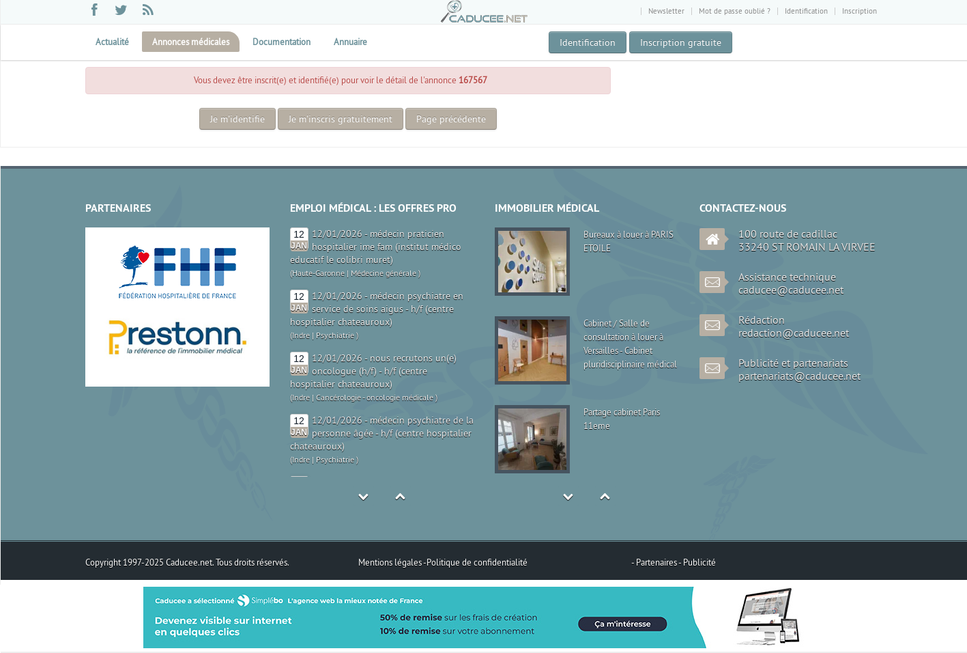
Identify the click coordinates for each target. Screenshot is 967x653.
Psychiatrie (335, 335)
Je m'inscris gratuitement (340, 119)
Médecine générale (383, 273)
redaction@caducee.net (793, 332)
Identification (806, 11)
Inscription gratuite (680, 42)
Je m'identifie (237, 119)
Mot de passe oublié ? (734, 11)
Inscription (859, 11)
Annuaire (350, 41)
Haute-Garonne (318, 273)
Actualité (112, 41)
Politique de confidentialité (477, 562)
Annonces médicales (190, 41)
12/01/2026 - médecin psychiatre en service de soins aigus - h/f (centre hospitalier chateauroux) (376, 309)
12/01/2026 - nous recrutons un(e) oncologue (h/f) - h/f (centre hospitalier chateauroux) (373, 371)
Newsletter (666, 11)
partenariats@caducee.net (799, 376)
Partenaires (657, 562)
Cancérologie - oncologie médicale (374, 397)
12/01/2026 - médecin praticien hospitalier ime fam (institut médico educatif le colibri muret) (375, 246)
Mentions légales (390, 562)
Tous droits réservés (251, 562)
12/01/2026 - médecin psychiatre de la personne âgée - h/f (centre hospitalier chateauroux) (382, 433)
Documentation (281, 41)
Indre (301, 335)
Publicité (699, 562)
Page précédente (451, 119)
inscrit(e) (271, 79)
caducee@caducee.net (790, 289)
